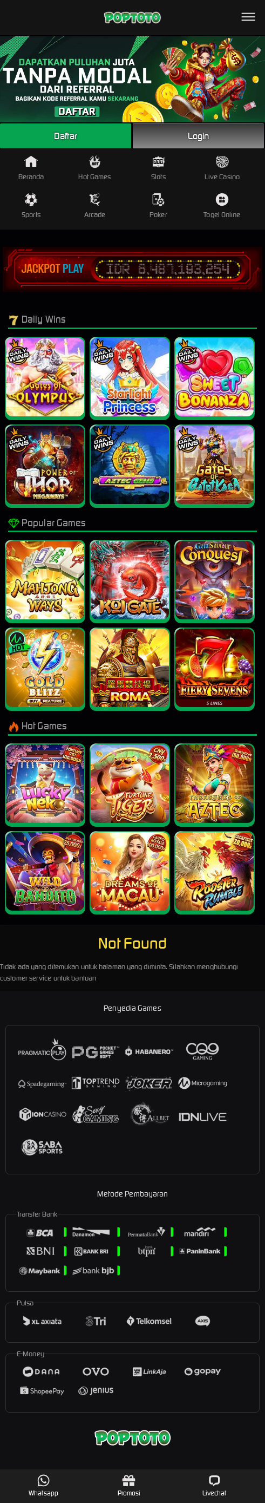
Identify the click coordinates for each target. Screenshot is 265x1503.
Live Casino (222, 168)
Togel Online (221, 206)
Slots (158, 168)
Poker (158, 206)
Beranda (31, 168)
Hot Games (94, 168)
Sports (31, 206)
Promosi (129, 1485)
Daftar (66, 136)
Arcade (95, 206)
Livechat (214, 1485)
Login (198, 136)
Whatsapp (43, 1485)
